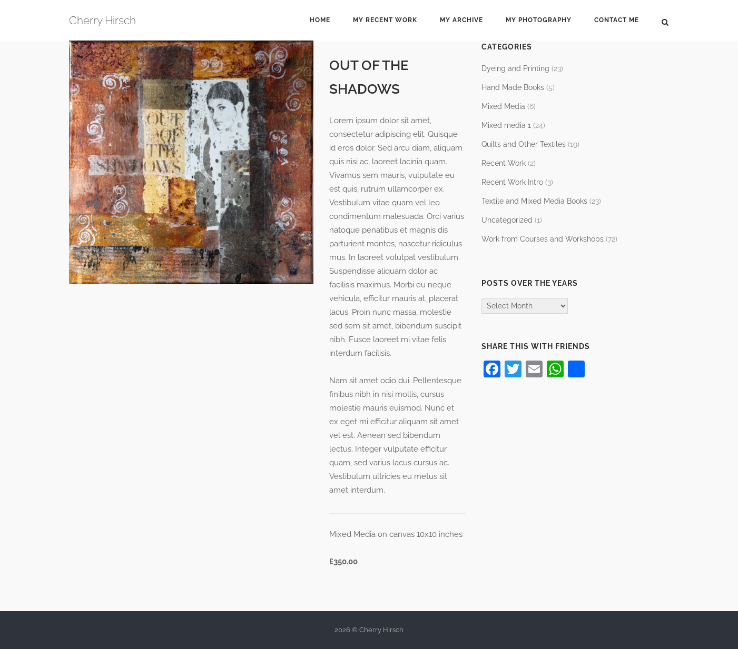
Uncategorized (507, 220)
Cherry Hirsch (102, 20)
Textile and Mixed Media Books (534, 201)
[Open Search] (665, 21)
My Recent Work (385, 20)
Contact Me (616, 20)
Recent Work (503, 163)
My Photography (539, 20)
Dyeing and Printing (515, 68)
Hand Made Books (512, 87)
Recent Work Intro (512, 182)
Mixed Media (503, 106)
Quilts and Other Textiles (523, 144)
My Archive (461, 20)
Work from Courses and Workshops (542, 239)
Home (320, 20)
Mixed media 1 (506, 125)
